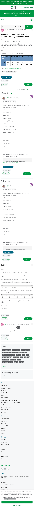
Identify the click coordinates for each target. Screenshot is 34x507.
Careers (3, 452)
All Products (4, 385)
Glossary (3, 428)
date (21, 357)
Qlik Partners (4, 421)
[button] (32, 30)
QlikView (3, 20)
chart (27, 355)
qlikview (19, 355)
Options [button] (31, 19)
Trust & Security (5, 444)
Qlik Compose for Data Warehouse (10, 402)
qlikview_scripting (25, 350)
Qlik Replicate (4, 397)
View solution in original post (10, 162)
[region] (17, 498)
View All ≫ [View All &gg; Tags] (5, 366)
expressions (13, 359)
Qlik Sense (3, 390)
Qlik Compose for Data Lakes (9, 400)
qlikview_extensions (8, 362)
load (25, 357)
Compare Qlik (4, 426)
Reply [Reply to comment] (26, 174)
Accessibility (4, 447)
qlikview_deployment (21, 352)
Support (3, 433)
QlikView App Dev (11, 71)
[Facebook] (8, 469)
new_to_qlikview (7, 350)
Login (20, 1)
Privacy (3, 449)
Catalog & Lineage (6, 407)
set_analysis (6, 359)
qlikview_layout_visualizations (13, 68)
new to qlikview (16, 350)
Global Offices (4, 456)
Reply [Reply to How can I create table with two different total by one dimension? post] (28, 84)
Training (3, 430)
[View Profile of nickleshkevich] (10, 29)
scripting (21, 362)
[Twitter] (2, 469)
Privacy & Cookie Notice (7, 485)
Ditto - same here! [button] (6, 77)
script (23, 355)
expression (16, 357)
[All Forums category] (3, 376)
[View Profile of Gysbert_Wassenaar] (13, 97)
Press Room (4, 442)
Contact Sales (4, 459)
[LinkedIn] (5, 469)
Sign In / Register (28, 7)
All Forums (9, 376)
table (29, 357)
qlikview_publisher (7, 357)
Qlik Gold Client (5, 409)
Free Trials (3, 423)
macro (19, 359)
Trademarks (4, 487)
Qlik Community (5, 465)
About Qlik (3, 440)
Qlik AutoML (4, 393)
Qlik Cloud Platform (6, 388)
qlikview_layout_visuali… (8, 352)
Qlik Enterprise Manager (7, 405)
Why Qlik (3, 412)
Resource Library (5, 418)
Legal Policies (4, 482)
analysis (16, 362)
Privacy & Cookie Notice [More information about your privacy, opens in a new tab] (10, 499)
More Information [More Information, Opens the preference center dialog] (17, 505)
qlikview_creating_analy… (9, 355)
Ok (17, 502)
